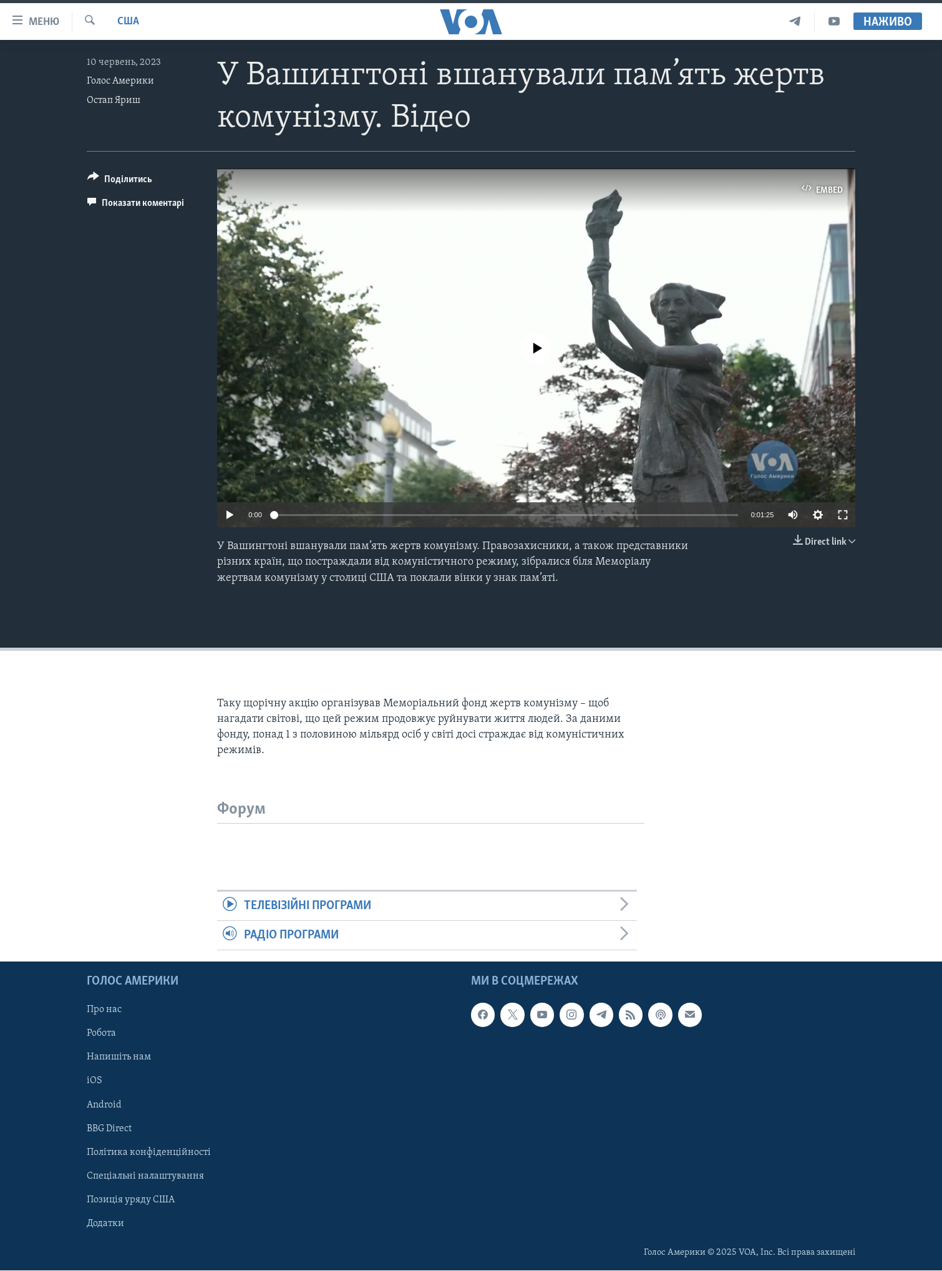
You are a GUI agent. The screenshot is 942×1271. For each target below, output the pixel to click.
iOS (94, 1081)
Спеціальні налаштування (145, 1176)
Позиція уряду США (131, 1200)
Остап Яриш (113, 100)
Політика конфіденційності (149, 1152)
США (128, 21)
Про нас (104, 1010)
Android (104, 1105)
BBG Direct (109, 1129)
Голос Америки (120, 81)
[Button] (119, 181)
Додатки (105, 1224)
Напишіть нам (119, 1058)
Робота (101, 1034)
